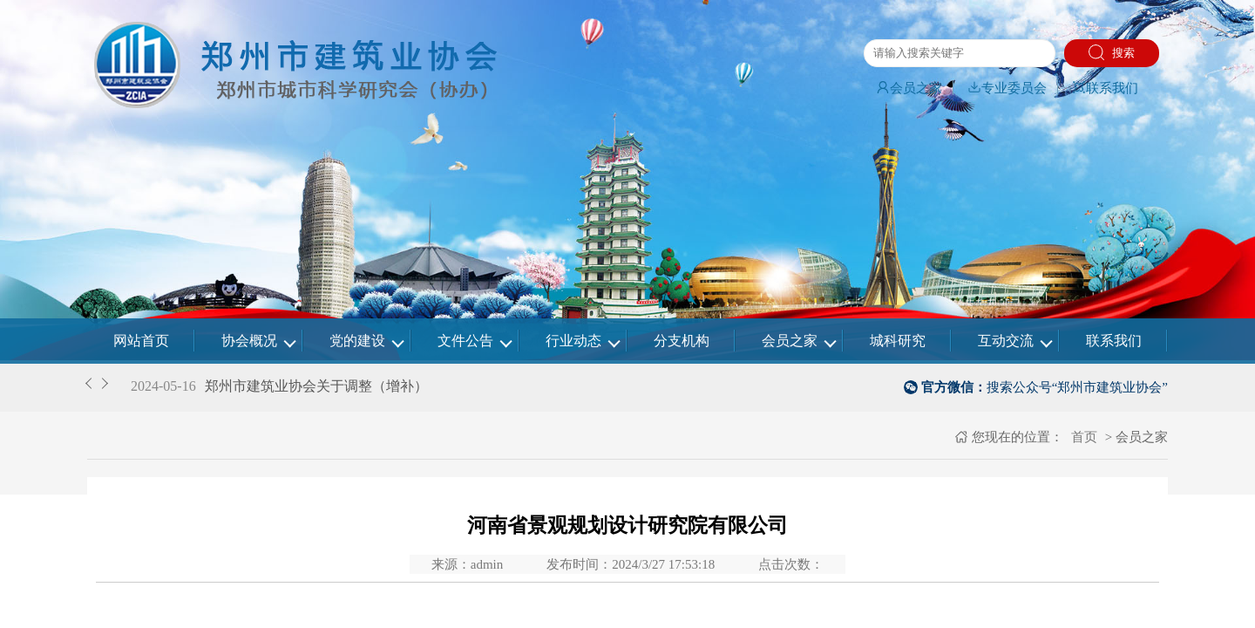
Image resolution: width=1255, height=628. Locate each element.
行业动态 (573, 340)
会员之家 (909, 88)
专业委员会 (1007, 88)
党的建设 (357, 340)
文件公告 (465, 340)
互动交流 (1006, 340)
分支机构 (681, 340)
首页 (1082, 437)
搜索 (1112, 52)
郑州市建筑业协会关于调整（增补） (316, 386)
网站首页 (141, 340)
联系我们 (1105, 88)
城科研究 (898, 340)
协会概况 (249, 340)
